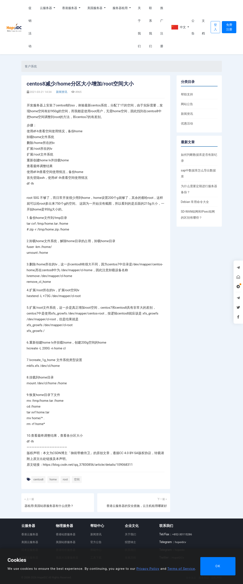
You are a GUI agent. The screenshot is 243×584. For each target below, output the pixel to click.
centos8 (38, 479)
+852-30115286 (182, 534)
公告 (192, 27)
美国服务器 (95, 8)
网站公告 (187, 104)
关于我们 (139, 27)
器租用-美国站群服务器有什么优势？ (49, 506)
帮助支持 (187, 94)
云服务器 (46, 8)
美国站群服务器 (65, 542)
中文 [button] (179, 27)
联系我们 (150, 27)
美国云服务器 (29, 542)
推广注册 (161, 27)
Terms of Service (181, 569)
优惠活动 (187, 123)
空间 (77, 479)
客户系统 (31, 66)
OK (218, 566)
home (53, 479)
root (65, 479)
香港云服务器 (29, 534)
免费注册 (229, 27)
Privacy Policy (147, 569)
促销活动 (29, 27)
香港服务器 (70, 8)
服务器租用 (120, 8)
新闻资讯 (61, 91)
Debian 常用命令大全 (195, 202)
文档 (203, 27)
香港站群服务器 (65, 534)
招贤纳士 (130, 542)
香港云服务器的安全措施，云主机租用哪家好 (137, 506)
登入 (215, 27)
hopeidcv (180, 542)
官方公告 (96, 542)
